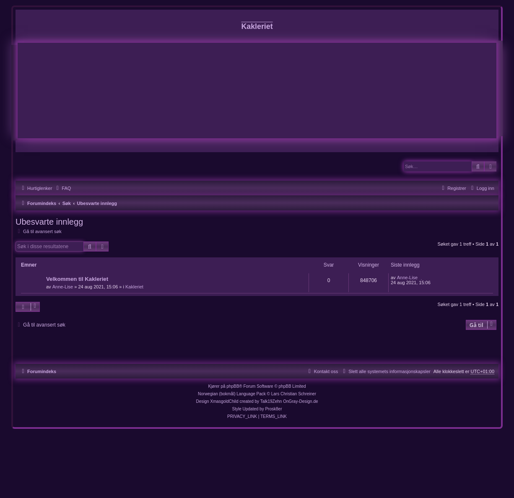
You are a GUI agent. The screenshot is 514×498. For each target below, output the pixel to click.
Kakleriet (134, 286)
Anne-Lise (62, 286)
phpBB (232, 386)
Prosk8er (273, 409)
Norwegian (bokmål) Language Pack (232, 394)
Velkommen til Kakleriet (77, 279)
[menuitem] (62, 188)
